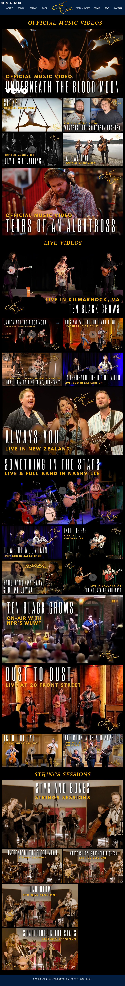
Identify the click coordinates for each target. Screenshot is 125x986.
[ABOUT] (9, 8)
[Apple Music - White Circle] (19, 3)
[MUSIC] (21, 8)
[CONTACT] (117, 8)
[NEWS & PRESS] (83, 8)
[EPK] (106, 8)
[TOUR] (44, 8)
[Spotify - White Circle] (11, 3)
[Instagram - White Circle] (7, 3)
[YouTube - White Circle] (15, 3)
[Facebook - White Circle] (2, 3)
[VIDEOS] (33, 8)
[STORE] (96, 8)
